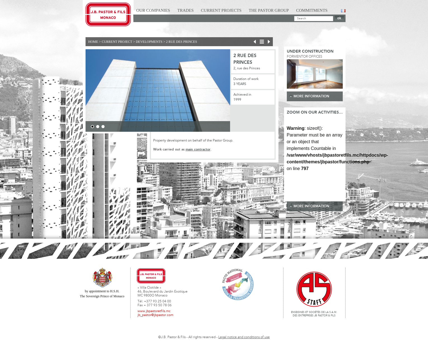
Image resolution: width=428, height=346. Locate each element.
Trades (185, 10)
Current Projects (221, 10)
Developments (149, 42)
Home (93, 42)
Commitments (312, 10)
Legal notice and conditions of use (244, 337)
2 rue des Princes (181, 42)
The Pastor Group (269, 10)
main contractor (198, 149)
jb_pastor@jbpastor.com (155, 315)
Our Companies (153, 10)
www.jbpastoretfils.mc (154, 311)
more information (311, 96)
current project (117, 42)
